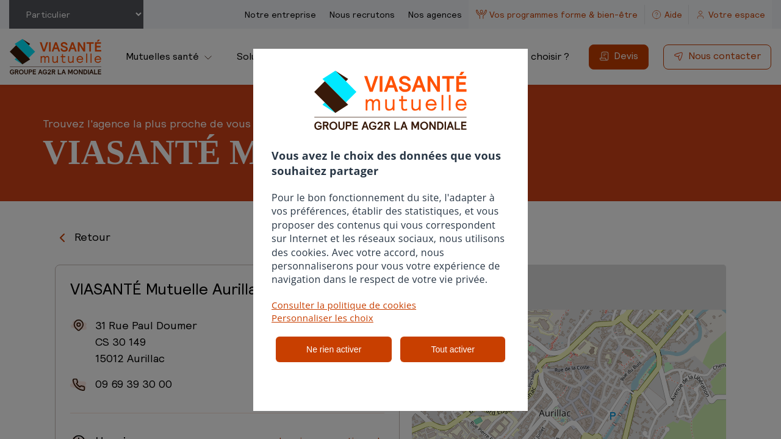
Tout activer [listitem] (453, 349)
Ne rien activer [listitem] (333, 349)
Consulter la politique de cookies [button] (344, 305)
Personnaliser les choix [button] (322, 318)
